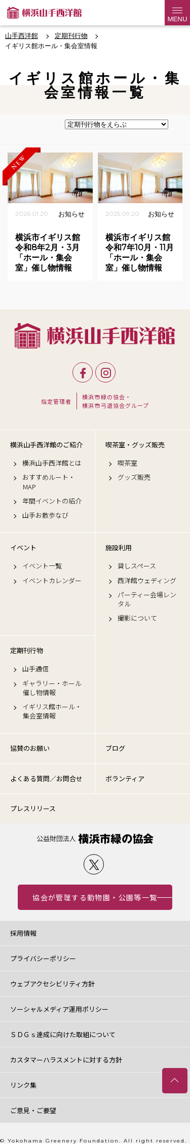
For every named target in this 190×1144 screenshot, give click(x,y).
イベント (23, 547)
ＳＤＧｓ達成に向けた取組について (63, 1034)
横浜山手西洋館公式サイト (44, 12)
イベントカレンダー (52, 580)
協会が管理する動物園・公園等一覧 (94, 897)
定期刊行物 (26, 650)
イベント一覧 (42, 565)
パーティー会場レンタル (147, 599)
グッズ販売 (134, 477)
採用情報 (23, 933)
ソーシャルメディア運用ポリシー (59, 1009)
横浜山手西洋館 (95, 335)
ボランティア (124, 778)
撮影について (137, 618)
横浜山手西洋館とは (52, 463)
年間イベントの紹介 (52, 501)
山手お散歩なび (45, 515)
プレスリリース (33, 808)
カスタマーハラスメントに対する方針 (66, 1059)
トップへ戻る (174, 1080)
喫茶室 (127, 463)
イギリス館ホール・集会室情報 (52, 711)
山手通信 (35, 668)
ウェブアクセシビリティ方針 (52, 983)
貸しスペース (137, 565)
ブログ (115, 748)
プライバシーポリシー (43, 958)
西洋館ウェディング (147, 580)
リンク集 (23, 1085)
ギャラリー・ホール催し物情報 (52, 688)
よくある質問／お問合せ (46, 778)
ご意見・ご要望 (33, 1110)
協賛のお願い (30, 748)
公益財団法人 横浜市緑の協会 (95, 838)
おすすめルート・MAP (48, 482)
